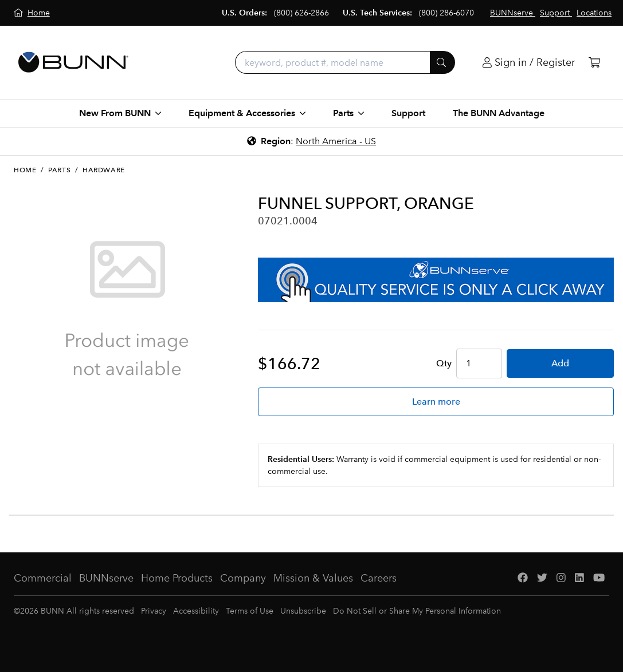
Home (25, 170)
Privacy (153, 611)
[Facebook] (523, 578)
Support (408, 113)
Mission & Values (313, 578)
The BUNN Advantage (498, 113)
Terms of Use (249, 611)
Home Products (177, 578)
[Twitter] (542, 578)
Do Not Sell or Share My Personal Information (417, 611)
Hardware (104, 170)
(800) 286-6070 (446, 13)
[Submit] (442, 62)
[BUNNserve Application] (436, 280)
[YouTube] (599, 578)
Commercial (43, 578)
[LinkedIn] (579, 578)
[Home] (32, 13)
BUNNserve (106, 578)
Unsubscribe (303, 611)
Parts (59, 170)
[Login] (528, 63)
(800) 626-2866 (301, 13)
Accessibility (196, 611)
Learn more (436, 401)
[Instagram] (561, 578)
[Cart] (594, 63)
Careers (379, 578)
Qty (444, 363)
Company (243, 578)
